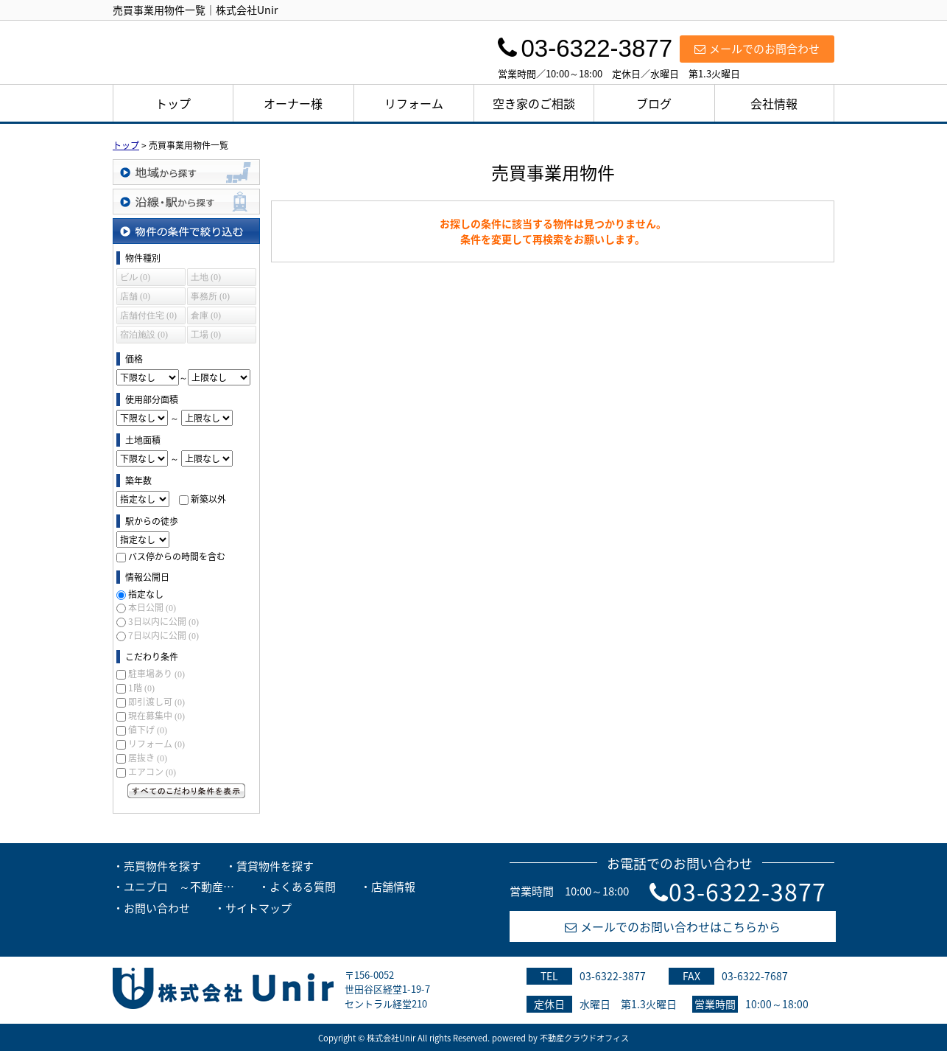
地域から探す (186, 172)
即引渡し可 (156, 701)
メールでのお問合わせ (757, 49)
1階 (141, 687)
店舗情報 (393, 887)
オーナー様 (293, 103)
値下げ (147, 729)
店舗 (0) (135, 296)
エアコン (152, 771)
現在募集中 (156, 715)
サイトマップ (258, 908)
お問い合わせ (157, 908)
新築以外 (208, 499)
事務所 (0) (210, 296)
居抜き (147, 757)
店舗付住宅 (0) (148, 315)
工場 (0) (206, 334)
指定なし (145, 594)
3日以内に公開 (163, 621)
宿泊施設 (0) (144, 334)
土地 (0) (206, 277)
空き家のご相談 (534, 103)
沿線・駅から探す (186, 201)
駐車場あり (156, 673)
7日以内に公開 (163, 635)
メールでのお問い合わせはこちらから (673, 926)
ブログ (654, 103)
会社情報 (774, 103)
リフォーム (413, 103)
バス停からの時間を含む (176, 556)
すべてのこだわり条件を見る (186, 790)
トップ (173, 103)
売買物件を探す (162, 866)
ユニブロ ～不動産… (179, 887)
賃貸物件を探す (275, 866)
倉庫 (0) (206, 315)
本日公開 (152, 607)
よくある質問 (303, 887)
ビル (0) (135, 277)
